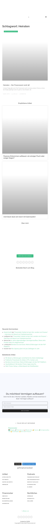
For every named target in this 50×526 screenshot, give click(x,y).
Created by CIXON (25, 521)
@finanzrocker (25, 468)
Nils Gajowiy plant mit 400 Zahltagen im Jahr (25, 348)
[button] (28, 17)
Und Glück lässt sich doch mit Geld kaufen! (19, 217)
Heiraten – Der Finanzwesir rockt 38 (16, 85)
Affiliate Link (26, 511)
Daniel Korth (8, 332)
